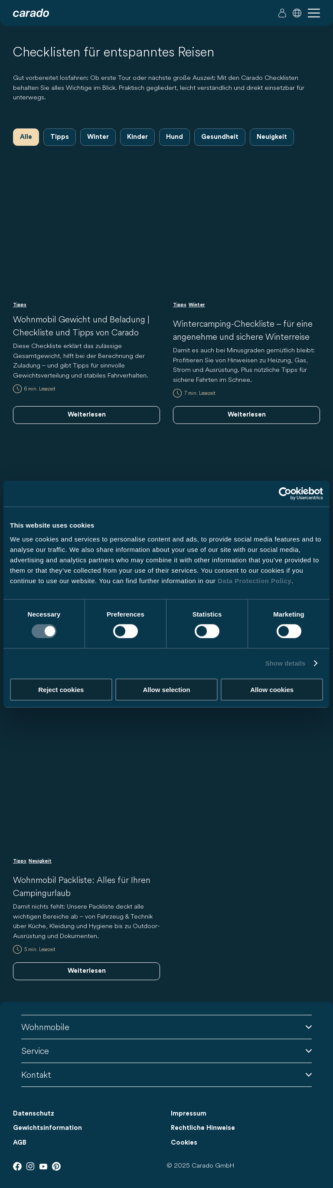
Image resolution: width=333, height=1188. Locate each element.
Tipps (59, 137)
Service (166, 1050)
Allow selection (166, 689)
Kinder (137, 137)
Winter (98, 137)
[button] (297, 13)
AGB (19, 1142)
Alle (26, 137)
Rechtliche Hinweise (203, 1128)
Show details (285, 663)
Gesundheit (219, 137)
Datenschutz (33, 1113)
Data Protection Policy (254, 580)
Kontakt (166, 1074)
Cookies (184, 1142)
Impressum (188, 1113)
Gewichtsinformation (47, 1128)
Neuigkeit (272, 137)
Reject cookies (61, 689)
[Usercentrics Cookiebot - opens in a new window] (285, 493)
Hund (174, 137)
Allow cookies (272, 689)
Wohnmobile (166, 1026)
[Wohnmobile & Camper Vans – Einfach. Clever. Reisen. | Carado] (31, 13)
